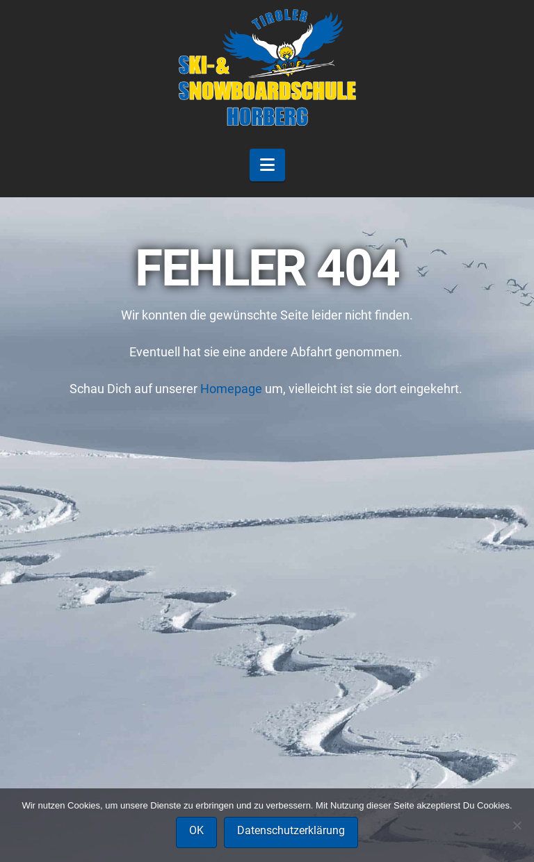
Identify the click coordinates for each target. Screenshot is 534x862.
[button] (267, 165)
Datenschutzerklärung (291, 830)
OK (196, 830)
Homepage (231, 388)
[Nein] (517, 825)
